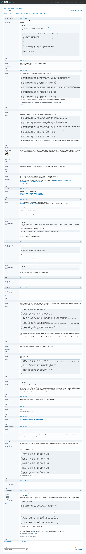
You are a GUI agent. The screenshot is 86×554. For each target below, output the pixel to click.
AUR (76, 2)
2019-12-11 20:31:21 (24, 163)
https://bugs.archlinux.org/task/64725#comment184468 (31, 243)
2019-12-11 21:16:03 (24, 188)
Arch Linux (7, 2)
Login (20, 8)
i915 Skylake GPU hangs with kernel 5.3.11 (33, 13)
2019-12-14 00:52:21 (24, 480)
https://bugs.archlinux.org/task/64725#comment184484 (31, 419)
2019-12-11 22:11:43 (24, 263)
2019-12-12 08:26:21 (24, 378)
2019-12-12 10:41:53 (24, 396)
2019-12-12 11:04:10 (24, 406)
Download (81, 2)
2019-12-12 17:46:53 (24, 426)
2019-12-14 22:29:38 (24, 490)
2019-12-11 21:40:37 (24, 219)
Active (75, 10)
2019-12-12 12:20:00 (24, 416)
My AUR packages (23, 104)
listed (34, 531)
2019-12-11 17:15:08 (24, 109)
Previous (9, 16)
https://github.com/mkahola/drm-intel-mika (29, 203)
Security (71, 2)
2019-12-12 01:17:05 (24, 300)
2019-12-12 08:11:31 (24, 353)
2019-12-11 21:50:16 (24, 241)
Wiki (62, 2)
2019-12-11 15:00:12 (24, 70)
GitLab (66, 2)
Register (16, 8)
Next (25, 16)
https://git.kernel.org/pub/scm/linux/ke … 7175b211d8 (31, 483)
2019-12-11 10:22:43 (24, 18)
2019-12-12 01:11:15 (24, 287)
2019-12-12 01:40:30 (24, 343)
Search (12, 8)
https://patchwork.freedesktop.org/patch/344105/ (45, 27)
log (26, 495)
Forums (57, 2)
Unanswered (79, 10)
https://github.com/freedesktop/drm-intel (62, 180)
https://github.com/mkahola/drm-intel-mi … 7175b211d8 (31, 194)
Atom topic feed (79, 547)
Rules (8, 8)
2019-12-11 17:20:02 (24, 147)
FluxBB (80, 549)
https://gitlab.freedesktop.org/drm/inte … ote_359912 (31, 181)
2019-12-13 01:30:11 (24, 441)
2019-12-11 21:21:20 (24, 199)
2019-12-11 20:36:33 (24, 173)
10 (22, 16)
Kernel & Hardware (14, 13)
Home (45, 2)
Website (7, 295)
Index (5, 8)
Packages (51, 2)
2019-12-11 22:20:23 (24, 277)
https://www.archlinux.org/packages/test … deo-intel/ (31, 193)
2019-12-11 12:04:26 (24, 60)
